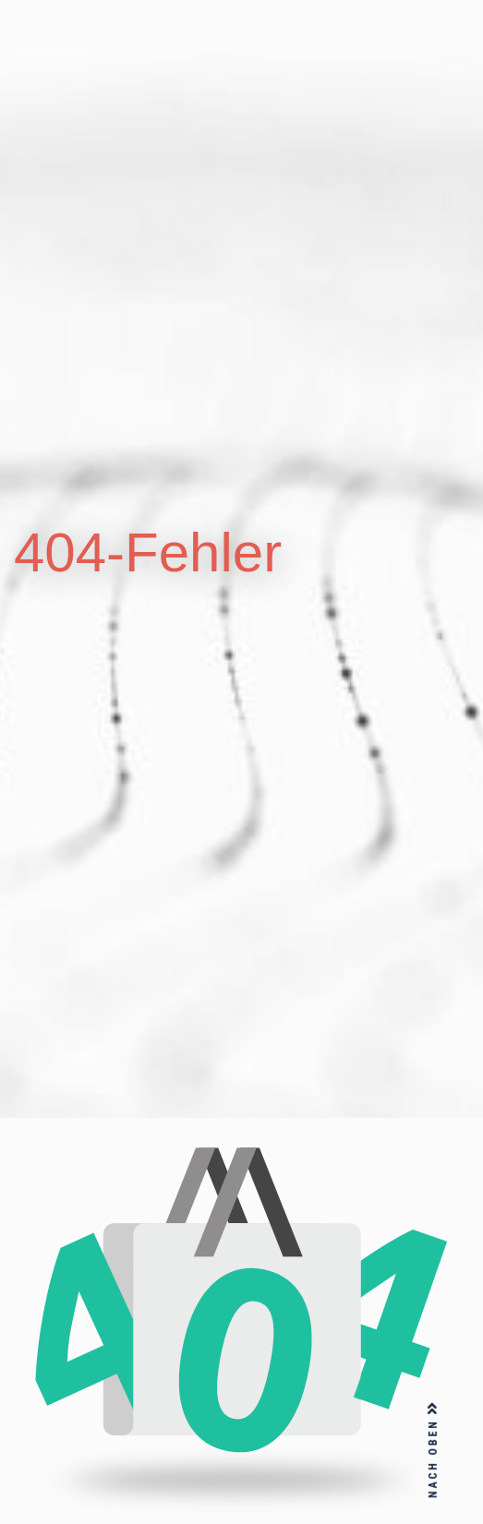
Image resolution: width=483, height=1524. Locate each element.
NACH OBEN (433, 1450)
